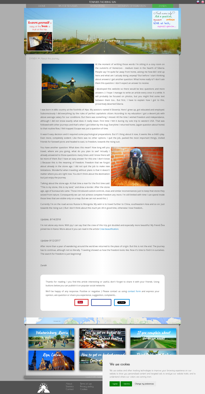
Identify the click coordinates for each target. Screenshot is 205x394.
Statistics (70, 386)
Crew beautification (108, 229)
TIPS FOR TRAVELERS (67, 6)
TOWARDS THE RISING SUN (102, 2)
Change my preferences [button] (144, 384)
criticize (169, 19)
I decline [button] (126, 384)
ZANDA (163, 6)
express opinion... (166, 26)
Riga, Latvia (51, 354)
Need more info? (164, 13)
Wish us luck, (161, 23)
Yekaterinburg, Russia (51, 332)
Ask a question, (163, 16)
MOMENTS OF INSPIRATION (132, 6)
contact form (134, 291)
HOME (41, 6)
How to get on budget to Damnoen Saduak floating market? (102, 338)
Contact (70, 389)
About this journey (50, 58)
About (69, 383)
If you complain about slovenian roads (153, 335)
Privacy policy (87, 386)
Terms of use (86, 383)
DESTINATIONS (97, 6)
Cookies (83, 389)
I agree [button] (115, 384)
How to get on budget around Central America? (102, 357)
